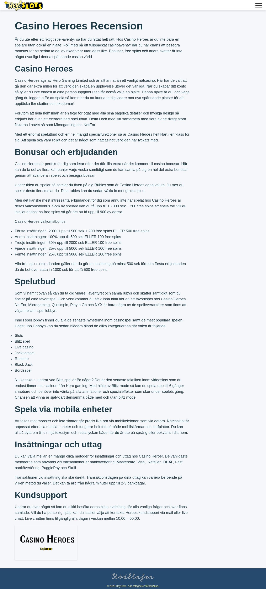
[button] (259, 5)
